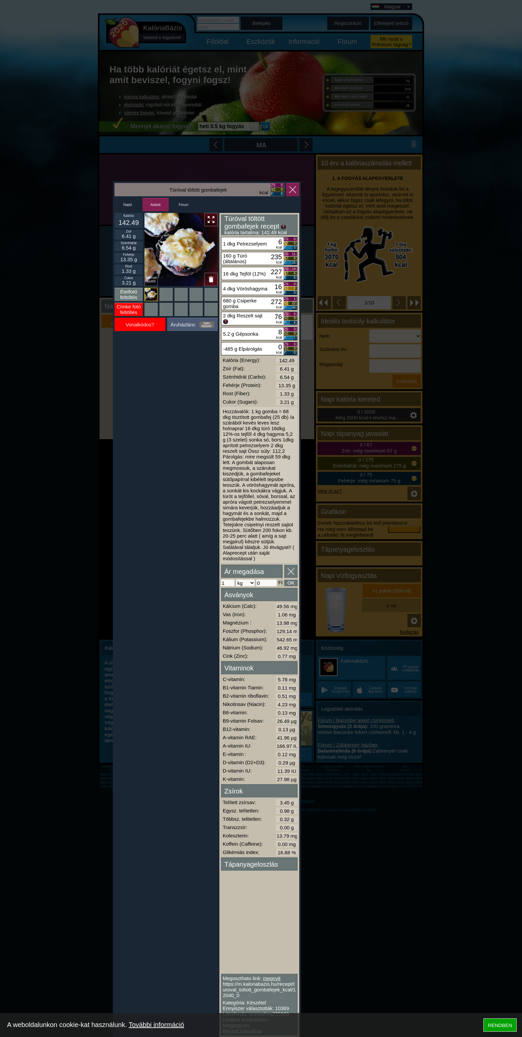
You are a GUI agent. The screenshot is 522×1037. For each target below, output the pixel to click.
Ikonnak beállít (151, 279)
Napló (127, 205)
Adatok (155, 205)
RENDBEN (500, 1025)
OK (291, 583)
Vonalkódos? (140, 324)
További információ (156, 1024)
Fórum (183, 205)
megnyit (272, 978)
